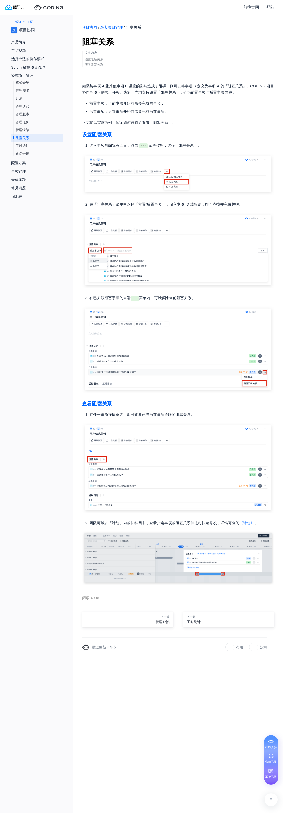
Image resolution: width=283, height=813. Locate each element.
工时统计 (22, 146)
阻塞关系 (22, 138)
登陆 (270, 7)
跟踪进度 (22, 154)
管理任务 (22, 122)
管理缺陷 (22, 130)
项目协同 (89, 27)
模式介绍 (22, 83)
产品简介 (18, 42)
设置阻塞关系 (97, 134)
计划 (19, 98)
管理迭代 (22, 106)
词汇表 (16, 196)
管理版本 (22, 114)
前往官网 (251, 7)
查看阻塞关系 (97, 403)
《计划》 (246, 523)
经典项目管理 (111, 27)
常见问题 (18, 188)
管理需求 (22, 90)
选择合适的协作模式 (27, 59)
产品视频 (18, 50)
